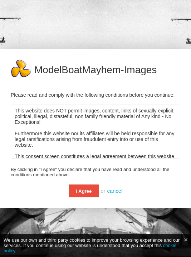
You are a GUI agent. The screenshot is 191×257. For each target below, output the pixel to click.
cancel (114, 191)
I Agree (84, 191)
